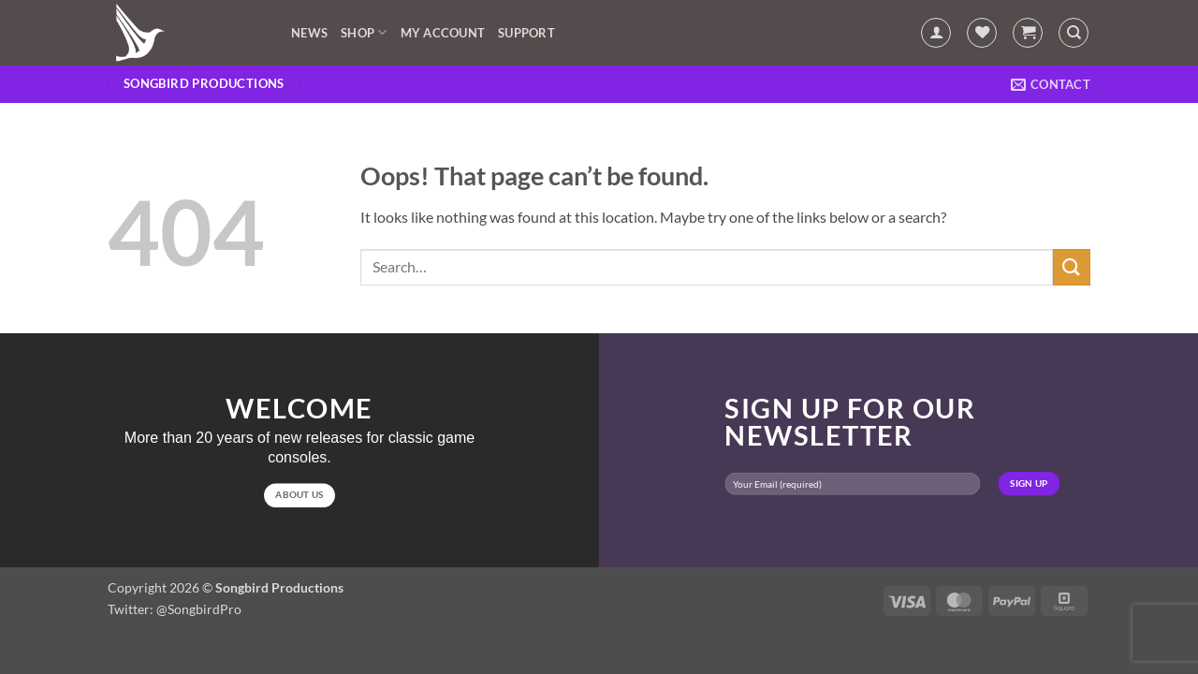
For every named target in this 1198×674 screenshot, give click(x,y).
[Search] (1073, 33)
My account (443, 32)
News (309, 32)
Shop (364, 32)
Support (526, 32)
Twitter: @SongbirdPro (174, 609)
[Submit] (1071, 267)
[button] (936, 33)
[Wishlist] (982, 33)
